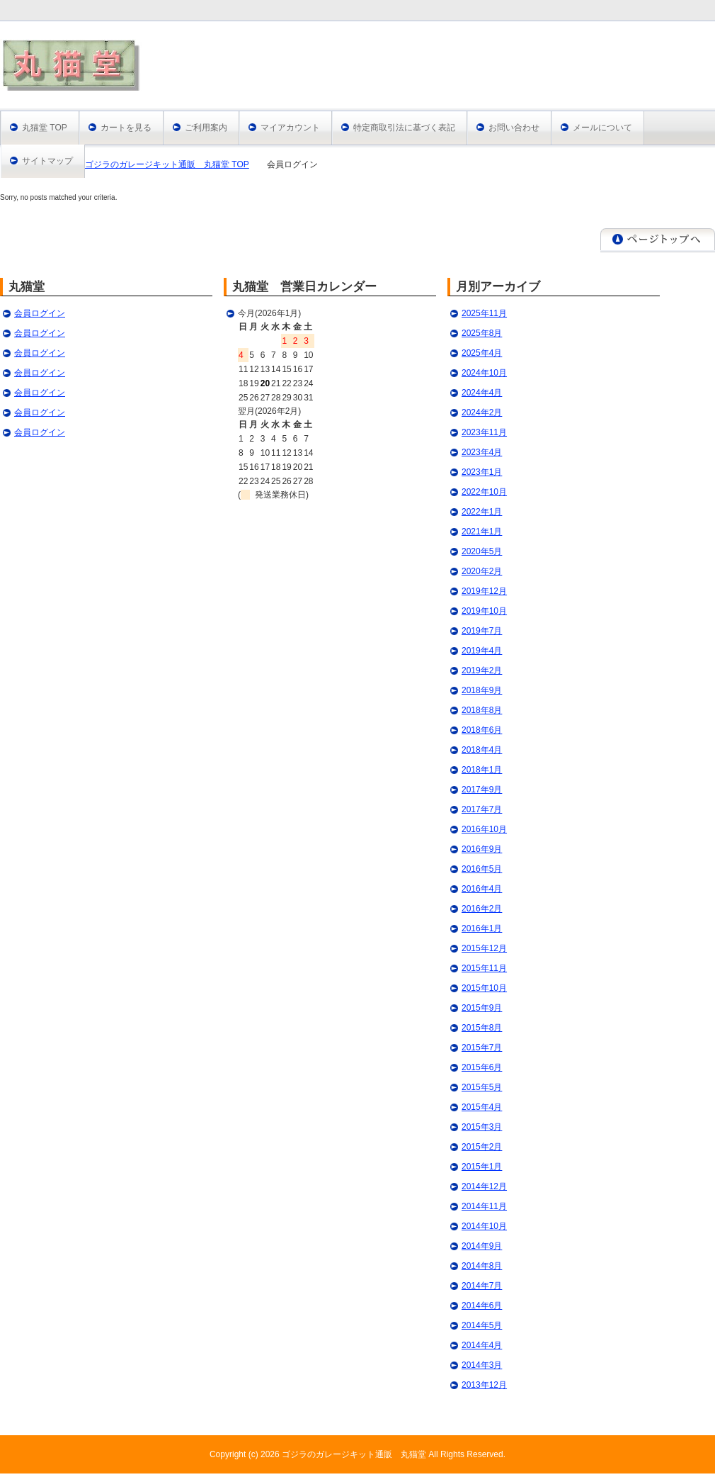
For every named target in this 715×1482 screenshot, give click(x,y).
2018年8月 (482, 710)
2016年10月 (484, 829)
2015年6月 (482, 1067)
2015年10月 (484, 988)
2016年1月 (482, 928)
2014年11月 (484, 1206)
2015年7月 (482, 1047)
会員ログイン (39, 313)
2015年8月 (482, 1028)
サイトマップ (47, 161)
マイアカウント (290, 128)
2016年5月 (482, 869)
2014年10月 (484, 1226)
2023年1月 (482, 472)
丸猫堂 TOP (44, 128)
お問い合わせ (513, 128)
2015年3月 (482, 1127)
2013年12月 (484, 1385)
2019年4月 (482, 651)
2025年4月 (482, 353)
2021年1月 (482, 532)
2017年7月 (482, 809)
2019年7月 (482, 631)
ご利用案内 (206, 128)
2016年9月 (482, 849)
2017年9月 (482, 790)
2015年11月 (484, 968)
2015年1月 (482, 1167)
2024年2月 (482, 412)
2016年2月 (482, 909)
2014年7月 (482, 1286)
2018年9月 (482, 690)
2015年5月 (482, 1087)
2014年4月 (482, 1345)
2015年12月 (484, 948)
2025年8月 (482, 333)
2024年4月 (482, 393)
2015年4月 (482, 1107)
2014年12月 (484, 1186)
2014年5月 (482, 1325)
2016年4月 (482, 889)
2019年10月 (484, 611)
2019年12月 (484, 591)
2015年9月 (482, 1008)
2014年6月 (482, 1305)
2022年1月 (482, 512)
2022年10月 (484, 492)
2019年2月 (482, 670)
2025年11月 (484, 313)
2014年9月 (482, 1246)
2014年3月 (482, 1365)
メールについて (602, 128)
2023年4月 (482, 452)
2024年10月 (484, 373)
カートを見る (126, 128)
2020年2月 (482, 571)
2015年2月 (482, 1147)
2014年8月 (482, 1266)
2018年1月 (482, 770)
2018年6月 (482, 730)
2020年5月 (482, 551)
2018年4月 (482, 750)
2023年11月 (484, 432)
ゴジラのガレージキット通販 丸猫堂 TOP (167, 164)
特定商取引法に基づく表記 (404, 128)
